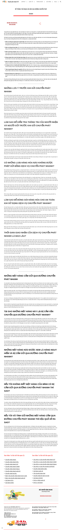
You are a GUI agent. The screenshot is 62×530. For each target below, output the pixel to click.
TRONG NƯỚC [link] (39, 1)
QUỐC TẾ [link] (31, 1)
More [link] (55, 1)
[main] (31, 11)
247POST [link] (23, 1)
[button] (60, 1)
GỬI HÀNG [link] (48, 1)
